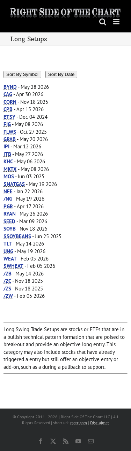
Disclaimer (99, 422)
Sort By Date (61, 74)
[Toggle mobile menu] (117, 21)
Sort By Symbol (22, 74)
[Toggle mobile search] (102, 21)
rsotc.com (78, 422)
